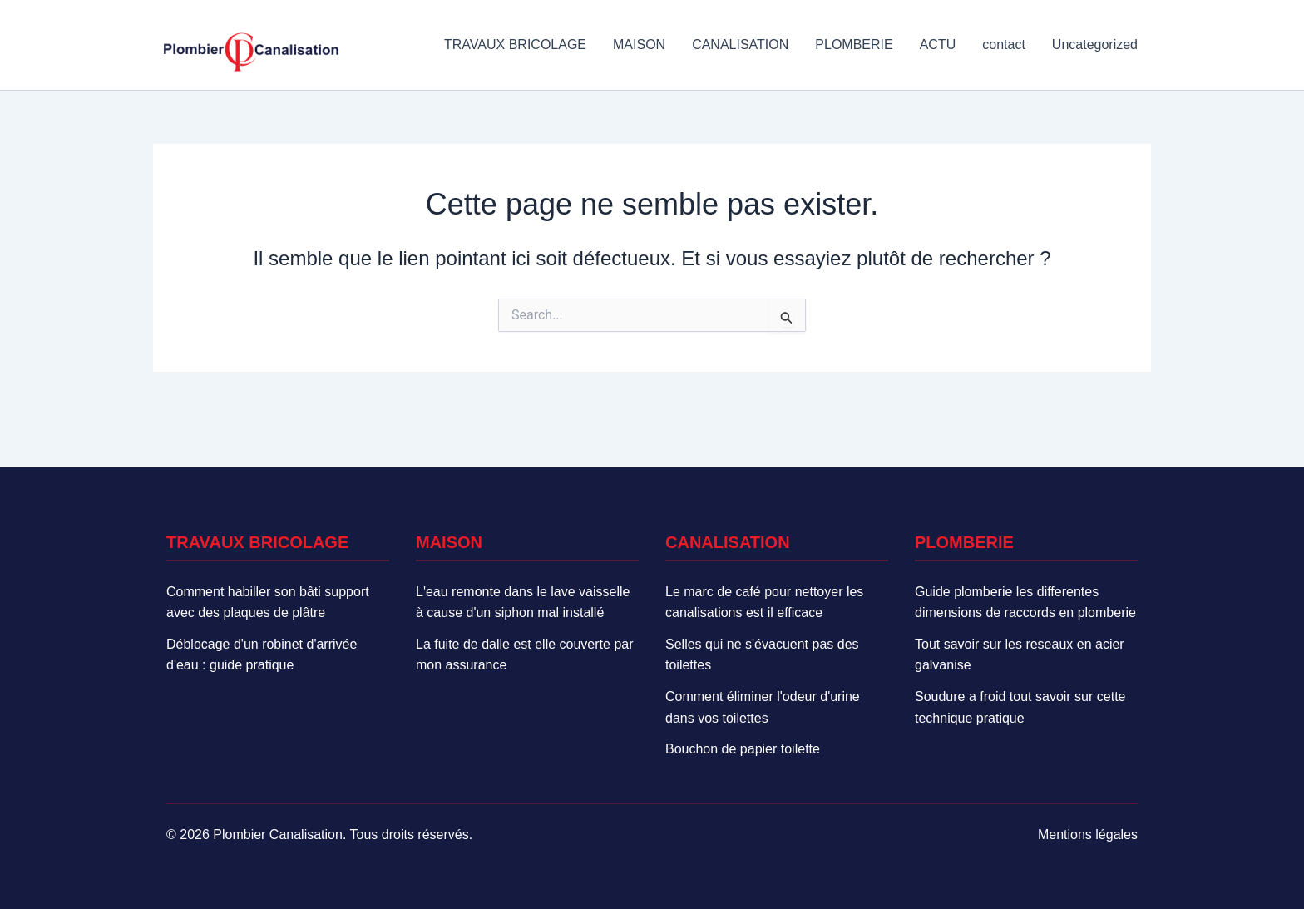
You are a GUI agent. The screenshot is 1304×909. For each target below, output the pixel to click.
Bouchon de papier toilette (742, 749)
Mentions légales (1088, 834)
